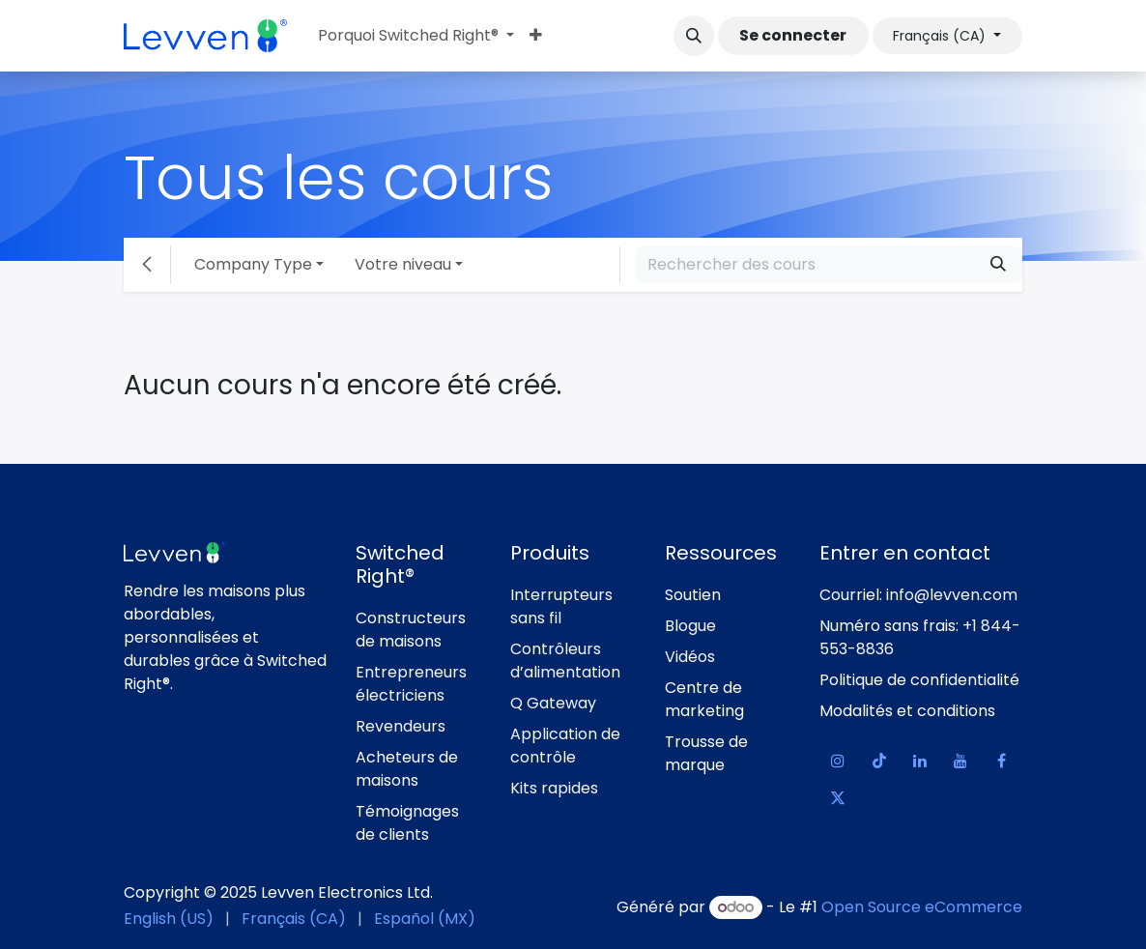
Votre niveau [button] (403, 264)
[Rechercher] (998, 264)
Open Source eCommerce (921, 907)
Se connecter (792, 35)
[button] (693, 35)
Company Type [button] (253, 264)
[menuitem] (416, 35)
